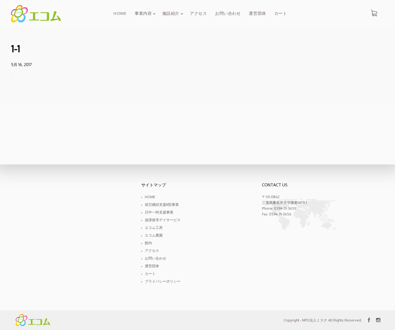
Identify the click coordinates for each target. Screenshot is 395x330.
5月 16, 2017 (21, 64)
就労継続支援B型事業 (162, 204)
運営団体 (152, 266)
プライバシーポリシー (162, 281)
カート (150, 273)
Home (150, 197)
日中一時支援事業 (159, 212)
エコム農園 (154, 235)
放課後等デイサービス (162, 220)
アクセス (152, 250)
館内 (148, 243)
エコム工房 (154, 227)
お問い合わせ (155, 258)
